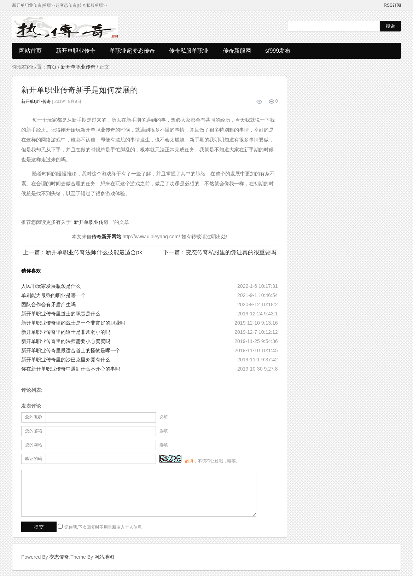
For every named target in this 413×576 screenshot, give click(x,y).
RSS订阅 (392, 5)
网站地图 (104, 557)
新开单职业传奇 (75, 51)
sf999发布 (277, 51)
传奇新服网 (237, 51)
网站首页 (30, 51)
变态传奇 (59, 557)
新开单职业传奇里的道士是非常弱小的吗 (65, 332)
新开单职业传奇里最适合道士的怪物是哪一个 (70, 350)
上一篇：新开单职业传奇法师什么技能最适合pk (82, 252)
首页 (52, 67)
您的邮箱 (33, 431)
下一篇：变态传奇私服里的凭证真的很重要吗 (219, 252)
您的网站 (33, 444)
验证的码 (33, 458)
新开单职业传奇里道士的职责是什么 (60, 313)
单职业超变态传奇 (132, 51)
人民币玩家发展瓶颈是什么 (51, 286)
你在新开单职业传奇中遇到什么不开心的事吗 (70, 369)
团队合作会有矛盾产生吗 (48, 304)
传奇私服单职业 (189, 51)
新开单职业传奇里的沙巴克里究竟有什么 (65, 359)
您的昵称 (33, 417)
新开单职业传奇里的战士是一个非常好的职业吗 (73, 323)
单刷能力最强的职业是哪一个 (53, 295)
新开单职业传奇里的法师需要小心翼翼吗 (65, 341)
